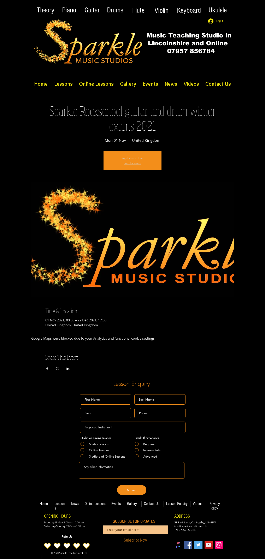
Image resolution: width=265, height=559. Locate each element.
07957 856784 (189, 51)
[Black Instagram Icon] (55, 556)
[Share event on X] (57, 368)
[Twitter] (198, 545)
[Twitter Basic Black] (48, 556)
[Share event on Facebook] (47, 368)
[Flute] (138, 10)
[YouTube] (209, 545)
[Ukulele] (217, 10)
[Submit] (131, 490)
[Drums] (115, 10)
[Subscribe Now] (135, 540)
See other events (132, 163)
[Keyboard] (189, 10)
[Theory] (45, 10)
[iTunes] (178, 545)
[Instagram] (219, 545)
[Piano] (69, 10)
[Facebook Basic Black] (42, 556)
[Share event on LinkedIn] (68, 368)
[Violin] (161, 10)
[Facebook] (188, 545)
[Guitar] (92, 10)
